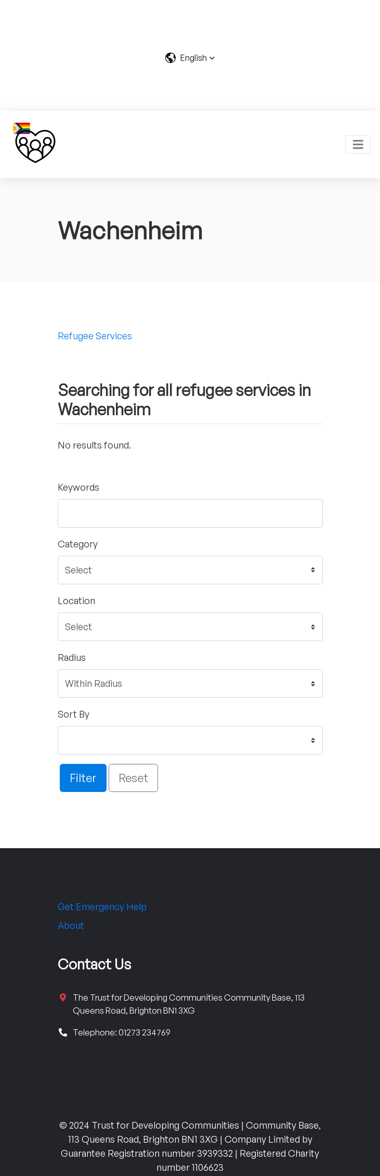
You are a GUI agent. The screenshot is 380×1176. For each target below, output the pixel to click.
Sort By (73, 714)
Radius (72, 657)
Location (76, 600)
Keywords (78, 487)
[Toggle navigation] (358, 144)
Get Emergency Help (102, 906)
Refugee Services (95, 335)
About (71, 925)
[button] (190, 57)
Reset (133, 777)
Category (78, 543)
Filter (83, 777)
